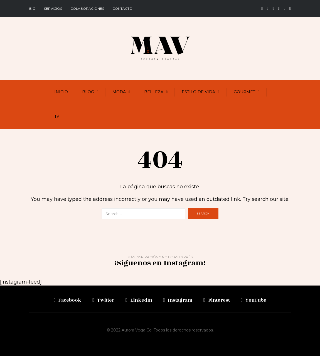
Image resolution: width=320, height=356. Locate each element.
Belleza (153, 91)
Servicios (53, 8)
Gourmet (244, 91)
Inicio (61, 91)
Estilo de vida (198, 91)
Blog (88, 91)
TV (56, 116)
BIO (32, 8)
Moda (119, 91)
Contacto (122, 8)
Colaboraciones (87, 8)
